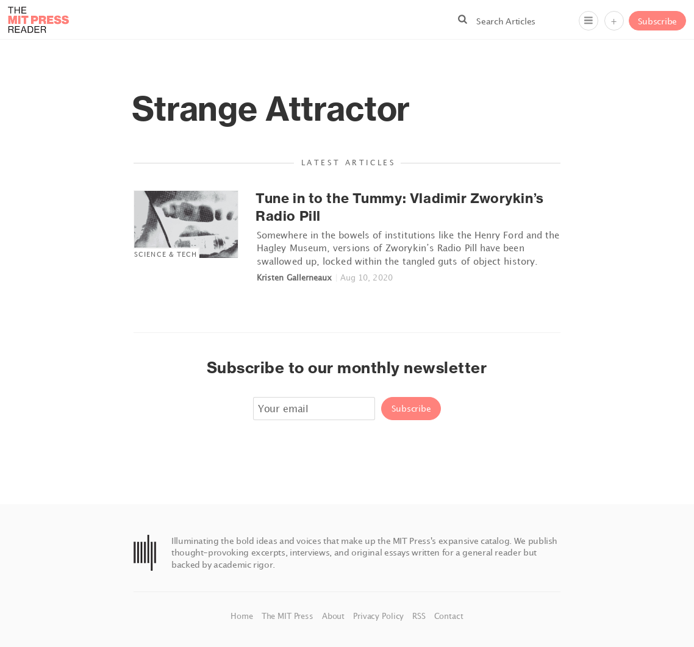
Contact (448, 616)
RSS (419, 616)
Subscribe (657, 21)
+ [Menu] (613, 21)
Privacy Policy (379, 616)
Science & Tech (165, 254)
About (334, 616)
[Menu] (588, 20)
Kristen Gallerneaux (294, 277)
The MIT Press (289, 616)
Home (243, 616)
